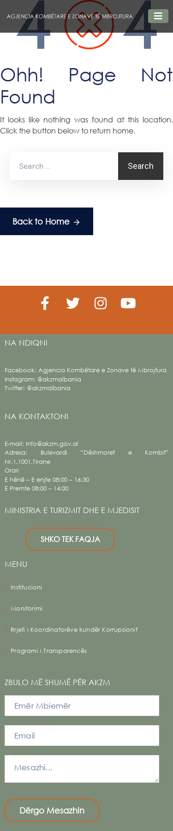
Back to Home (46, 222)
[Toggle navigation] (158, 16)
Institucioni (26, 587)
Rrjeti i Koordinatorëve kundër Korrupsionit (74, 630)
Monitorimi (26, 608)
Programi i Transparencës (49, 651)
